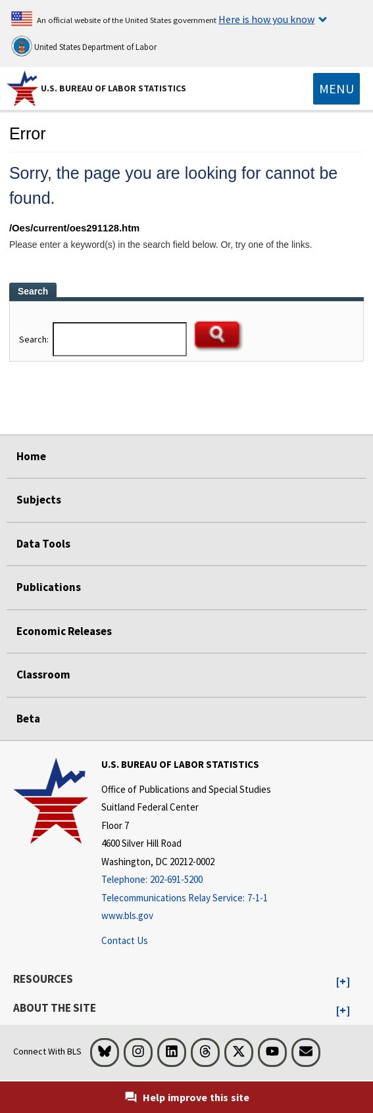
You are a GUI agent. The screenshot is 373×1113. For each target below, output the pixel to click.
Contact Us (124, 940)
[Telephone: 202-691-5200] (186, 880)
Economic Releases (64, 631)
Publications (48, 587)
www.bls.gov (127, 915)
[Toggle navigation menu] (336, 89)
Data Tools (43, 543)
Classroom (43, 674)
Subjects (38, 499)
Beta (28, 718)
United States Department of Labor (84, 46)
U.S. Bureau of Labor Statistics (113, 88)
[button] (343, 982)
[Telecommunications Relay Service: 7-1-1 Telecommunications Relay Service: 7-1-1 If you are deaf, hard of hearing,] (186, 898)
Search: (35, 339)
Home (31, 456)
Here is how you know (266, 19)
